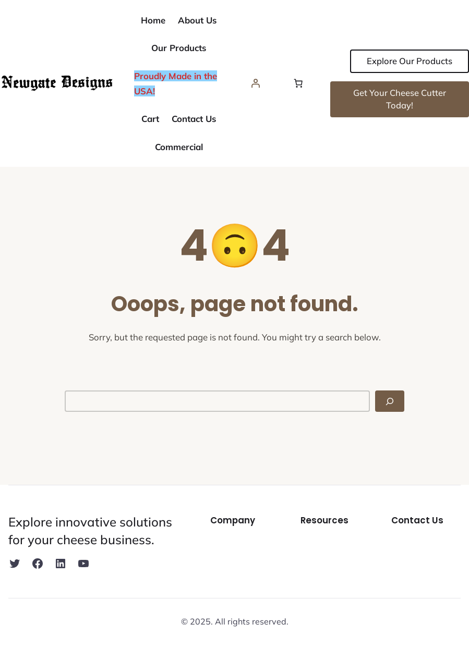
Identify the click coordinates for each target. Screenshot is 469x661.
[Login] (256, 83)
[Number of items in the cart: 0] (298, 83)
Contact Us (417, 520)
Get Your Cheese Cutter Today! (399, 99)
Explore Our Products (409, 60)
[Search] (389, 401)
